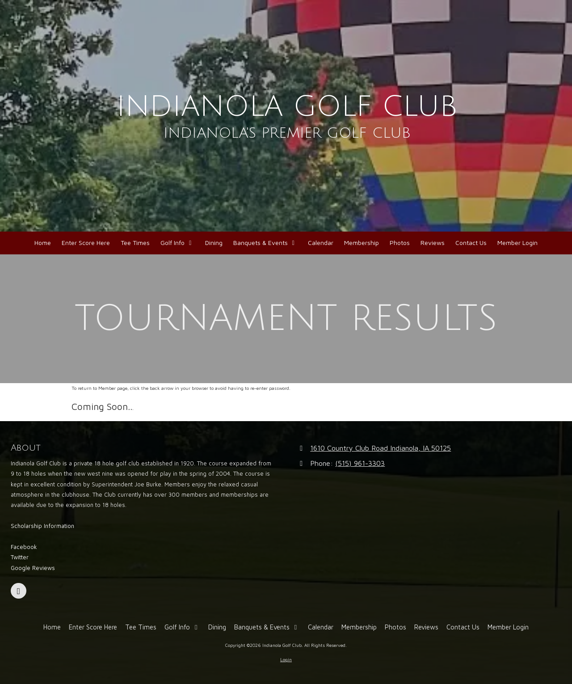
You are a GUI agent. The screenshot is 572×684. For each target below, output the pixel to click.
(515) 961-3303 (360, 463)
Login (286, 659)
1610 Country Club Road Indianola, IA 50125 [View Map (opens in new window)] (380, 447)
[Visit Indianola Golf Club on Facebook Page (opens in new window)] (18, 591)
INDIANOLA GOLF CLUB (287, 106)
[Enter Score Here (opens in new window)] (85, 243)
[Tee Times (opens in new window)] (135, 243)
